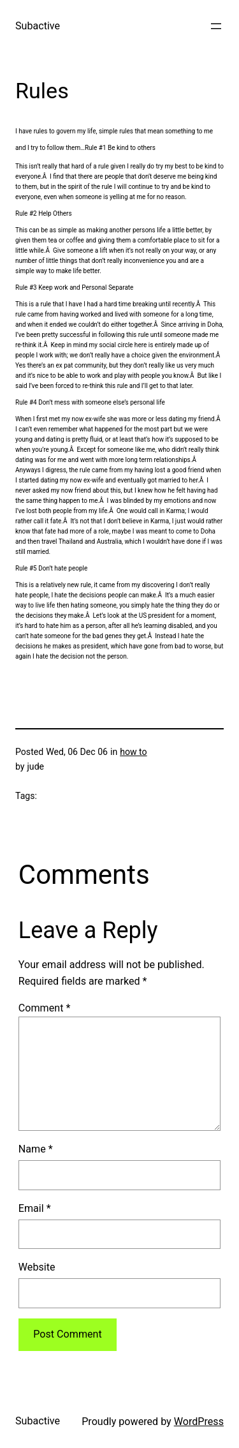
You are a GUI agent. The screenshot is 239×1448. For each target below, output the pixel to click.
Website (36, 1267)
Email (34, 1208)
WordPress (199, 1421)
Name (35, 1149)
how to (133, 752)
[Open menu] (216, 26)
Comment (44, 1008)
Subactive (37, 26)
